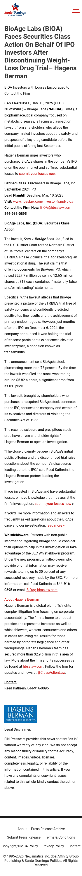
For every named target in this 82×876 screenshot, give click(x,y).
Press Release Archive (48, 829)
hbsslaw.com (33, 666)
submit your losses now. (37, 174)
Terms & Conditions (60, 837)
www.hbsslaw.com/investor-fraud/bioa (43, 201)
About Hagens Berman (21, 599)
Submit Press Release (23, 837)
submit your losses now (53, 504)
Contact (74, 846)
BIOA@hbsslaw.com (55, 208)
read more (54, 525)
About (22, 829)
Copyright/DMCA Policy (20, 846)
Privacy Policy (53, 846)
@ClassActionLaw (51, 672)
